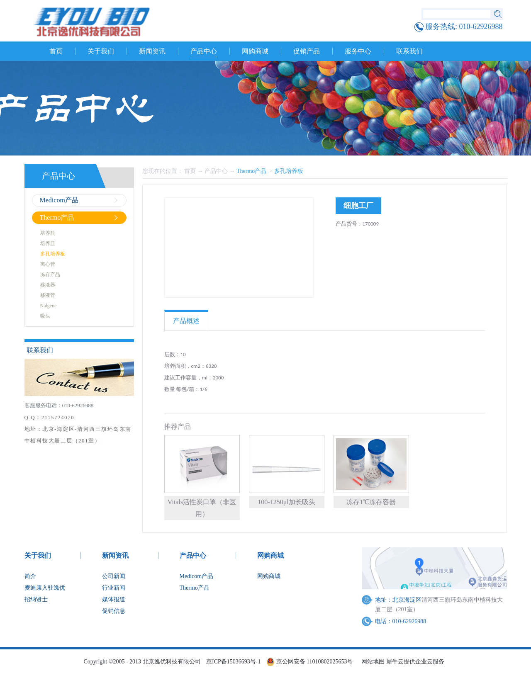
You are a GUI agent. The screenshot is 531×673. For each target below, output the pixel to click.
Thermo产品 (252, 171)
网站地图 (371, 661)
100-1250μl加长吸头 (286, 501)
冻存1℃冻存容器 (371, 501)
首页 (56, 51)
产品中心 (216, 171)
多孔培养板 (288, 171)
